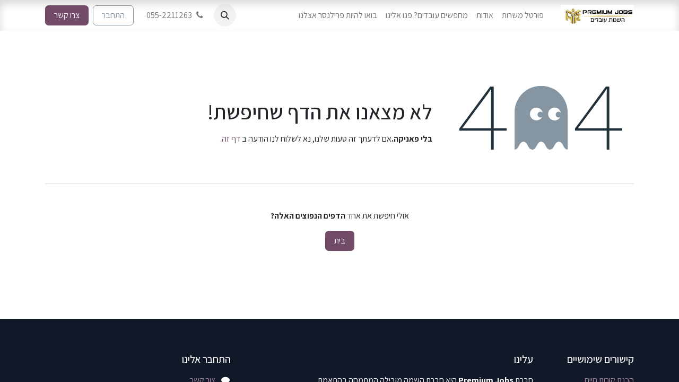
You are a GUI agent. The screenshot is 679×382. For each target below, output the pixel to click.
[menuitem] (523, 15)
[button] (225, 15)
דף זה (231, 138)
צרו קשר (67, 15)
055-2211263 (175, 15)
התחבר (113, 15)
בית (339, 240)
